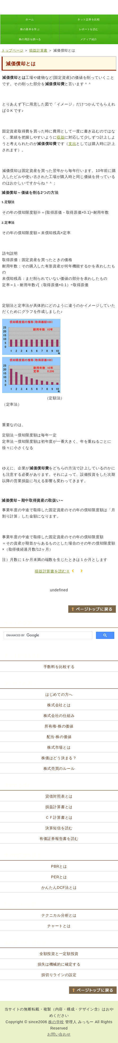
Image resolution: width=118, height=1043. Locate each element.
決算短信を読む (59, 828)
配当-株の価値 (59, 737)
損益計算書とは (59, 807)
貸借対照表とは (59, 796)
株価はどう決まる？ (58, 758)
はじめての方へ (59, 694)
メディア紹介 (88, 39)
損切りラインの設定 (58, 975)
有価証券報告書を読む (59, 838)
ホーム (29, 19)
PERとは (59, 877)
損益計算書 (38, 50)
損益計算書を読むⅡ (52, 571)
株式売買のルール (59, 768)
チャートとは (59, 926)
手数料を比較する (59, 667)
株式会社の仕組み (59, 715)
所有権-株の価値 (59, 726)
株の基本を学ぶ (30, 29)
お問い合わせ (59, 1034)
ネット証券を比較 (88, 19)
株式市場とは (59, 747)
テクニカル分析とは (58, 915)
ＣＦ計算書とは (59, 817)
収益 (60, 137)
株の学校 (56, 1022)
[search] (47, 635)
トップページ (12, 50)
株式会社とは (59, 705)
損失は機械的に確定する (59, 964)
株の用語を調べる (30, 39)
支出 (72, 143)
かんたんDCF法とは (59, 887)
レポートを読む (88, 29)
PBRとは (59, 866)
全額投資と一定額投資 (59, 953)
